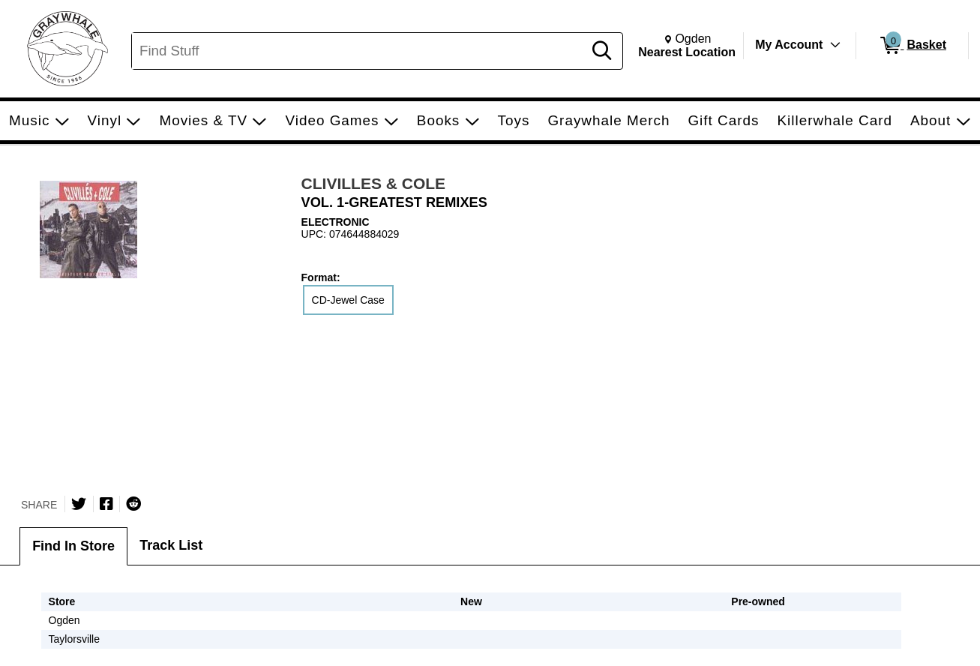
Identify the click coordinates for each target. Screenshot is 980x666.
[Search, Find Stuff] (359, 51)
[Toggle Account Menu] (835, 45)
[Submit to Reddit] (133, 504)
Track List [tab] (170, 545)
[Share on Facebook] (106, 504)
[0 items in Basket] (912, 45)
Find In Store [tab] (73, 546)
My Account (789, 44)
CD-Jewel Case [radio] (348, 300)
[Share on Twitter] (78, 504)
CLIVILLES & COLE (373, 183)
